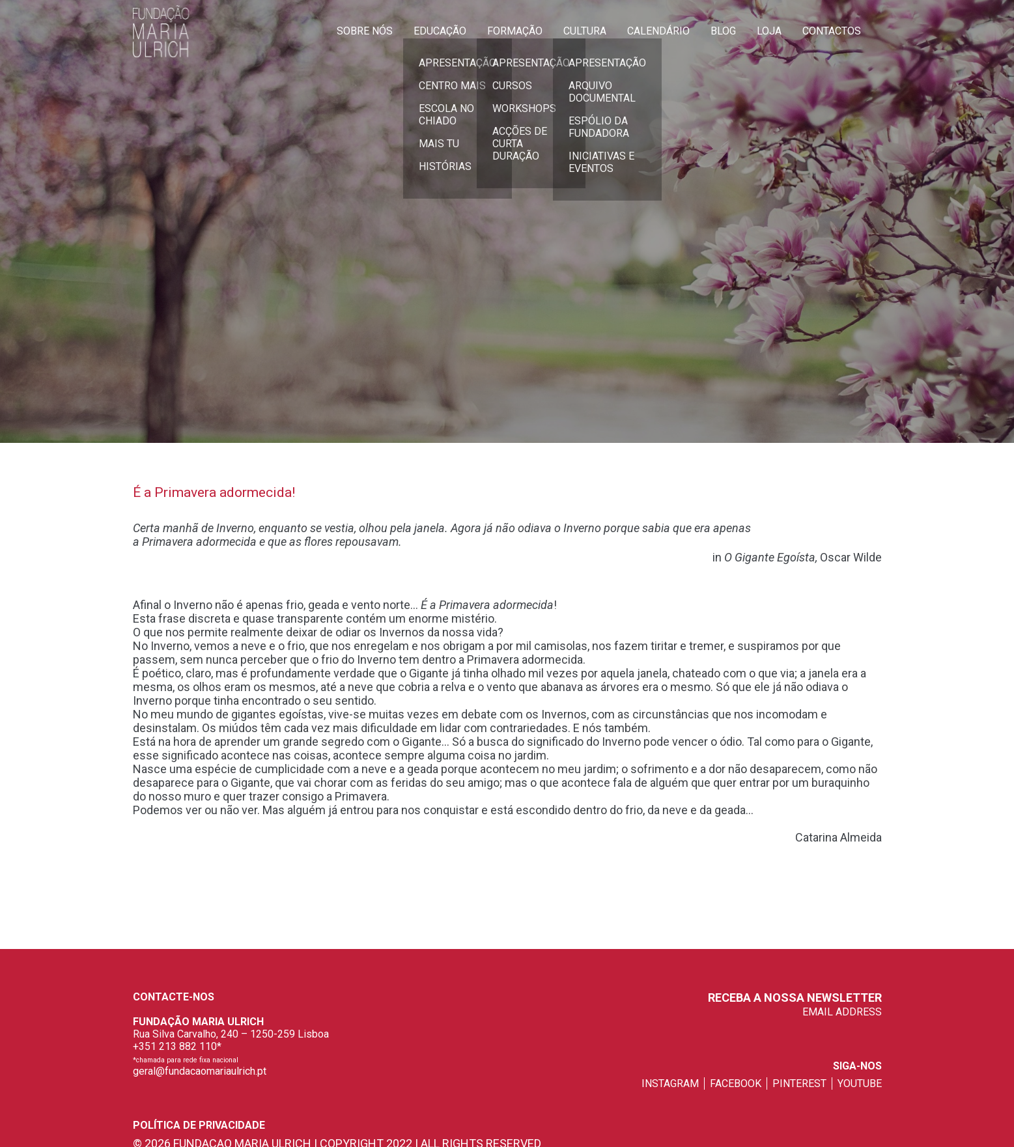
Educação (440, 31)
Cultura (584, 31)
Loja (769, 31)
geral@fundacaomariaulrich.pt (199, 1071)
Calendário (658, 31)
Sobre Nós (365, 31)
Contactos (831, 31)
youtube (860, 1083)
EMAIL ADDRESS (842, 1012)
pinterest (799, 1083)
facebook (735, 1083)
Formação (514, 31)
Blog (723, 31)
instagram (670, 1083)
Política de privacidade (199, 1125)
